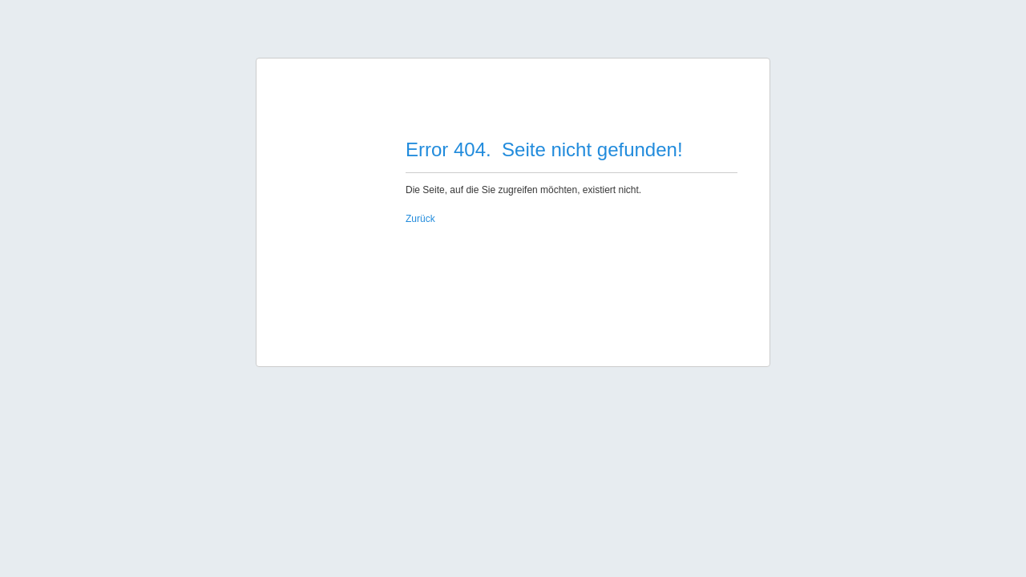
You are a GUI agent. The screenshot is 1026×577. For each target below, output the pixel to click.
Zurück (420, 218)
